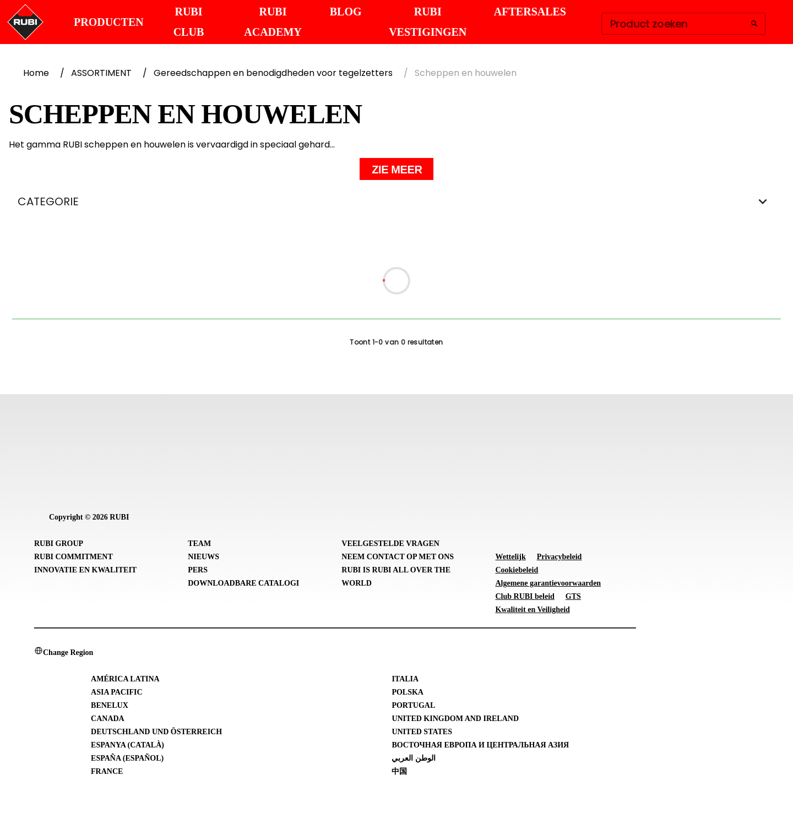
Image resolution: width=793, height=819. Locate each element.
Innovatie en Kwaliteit (85, 570)
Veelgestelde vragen (390, 543)
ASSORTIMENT (101, 73)
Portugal (413, 705)
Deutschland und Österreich (156, 732)
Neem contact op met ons (397, 557)
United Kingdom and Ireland (455, 718)
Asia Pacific (116, 692)
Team (199, 543)
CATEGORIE (396, 201)
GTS (573, 596)
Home (36, 73)
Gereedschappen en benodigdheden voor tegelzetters (273, 73)
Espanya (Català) (127, 745)
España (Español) (127, 758)
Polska (407, 692)
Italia (405, 679)
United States (422, 732)
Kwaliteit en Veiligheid (532, 609)
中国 (399, 771)
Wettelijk (510, 557)
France (107, 771)
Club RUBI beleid (524, 596)
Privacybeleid (559, 557)
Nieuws (203, 557)
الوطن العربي (414, 758)
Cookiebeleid (516, 570)
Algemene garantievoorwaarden (548, 583)
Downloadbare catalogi (243, 583)
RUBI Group (58, 543)
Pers (198, 570)
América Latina (125, 679)
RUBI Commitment (73, 557)
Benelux (109, 705)
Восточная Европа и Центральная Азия (480, 745)
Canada (107, 718)
